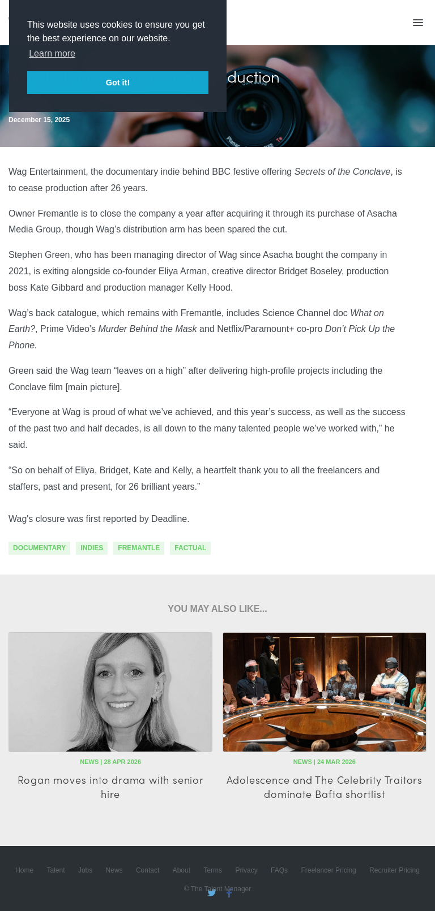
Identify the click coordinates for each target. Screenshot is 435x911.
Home (24, 870)
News (114, 870)
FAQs (279, 870)
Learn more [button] (52, 53)
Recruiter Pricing (394, 870)
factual (190, 548)
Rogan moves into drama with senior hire (111, 786)
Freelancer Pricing (328, 870)
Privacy (246, 870)
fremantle (139, 548)
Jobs (85, 870)
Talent (56, 870)
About (181, 870)
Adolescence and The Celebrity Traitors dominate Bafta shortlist (325, 786)
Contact (147, 870)
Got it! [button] (118, 82)
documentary (39, 548)
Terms (212, 870)
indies (91, 548)
